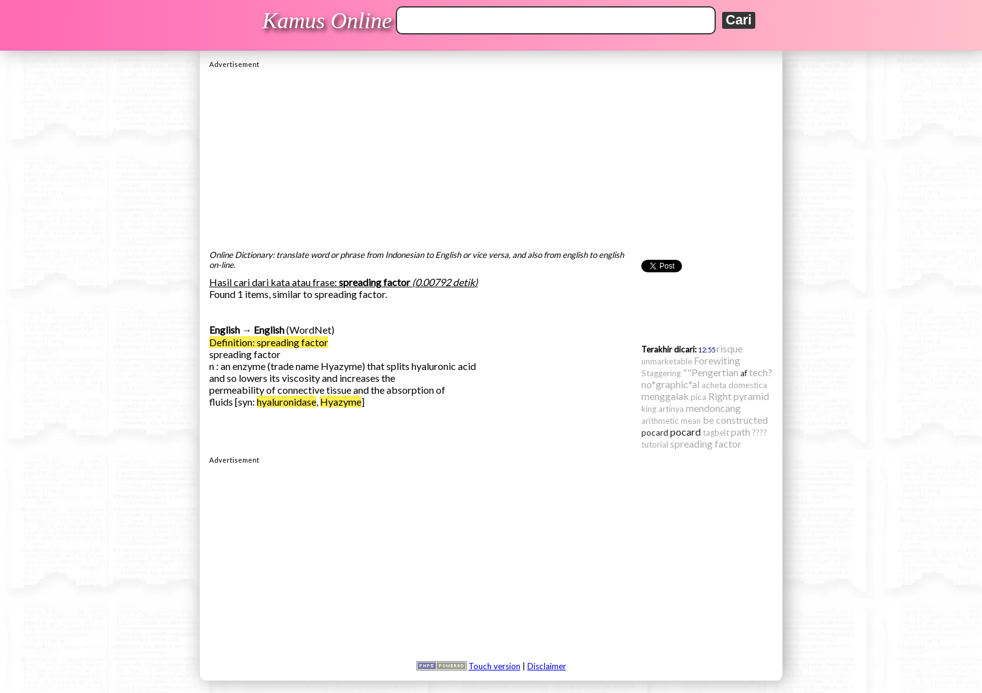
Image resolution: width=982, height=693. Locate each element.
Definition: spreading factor (268, 342)
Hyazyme (340, 402)
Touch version (494, 666)
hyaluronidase (286, 402)
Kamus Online (327, 20)
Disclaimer (546, 666)
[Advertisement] (491, 156)
